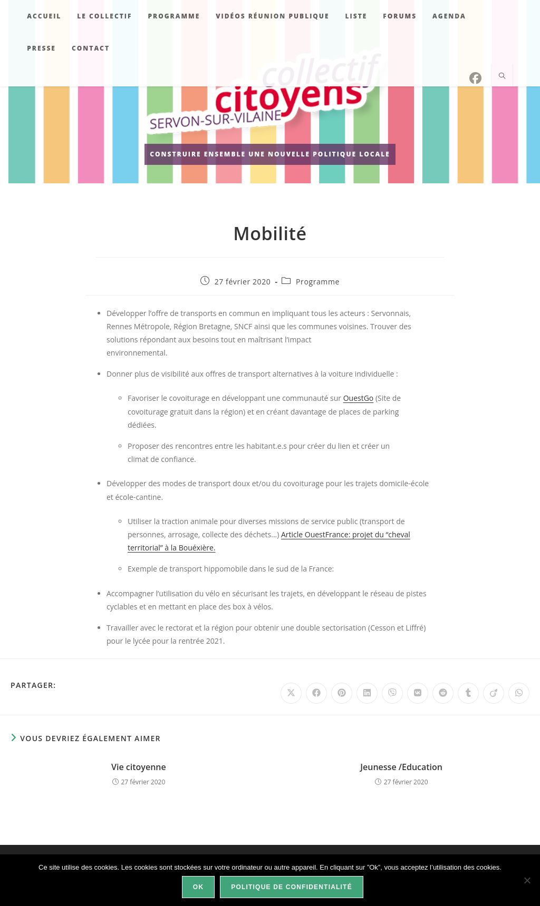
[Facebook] (475, 78)
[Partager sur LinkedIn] (367, 693)
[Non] (527, 880)
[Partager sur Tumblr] (468, 693)
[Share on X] (291, 693)
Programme (318, 282)
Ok (198, 887)
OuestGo (358, 398)
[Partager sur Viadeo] (493, 693)
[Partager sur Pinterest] (341, 693)
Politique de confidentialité (291, 887)
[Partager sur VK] (417, 693)
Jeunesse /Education (401, 767)
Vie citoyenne (138, 767)
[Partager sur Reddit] (443, 693)
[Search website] (502, 76)
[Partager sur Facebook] (316, 693)
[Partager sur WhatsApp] (518, 693)
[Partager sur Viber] (392, 693)
